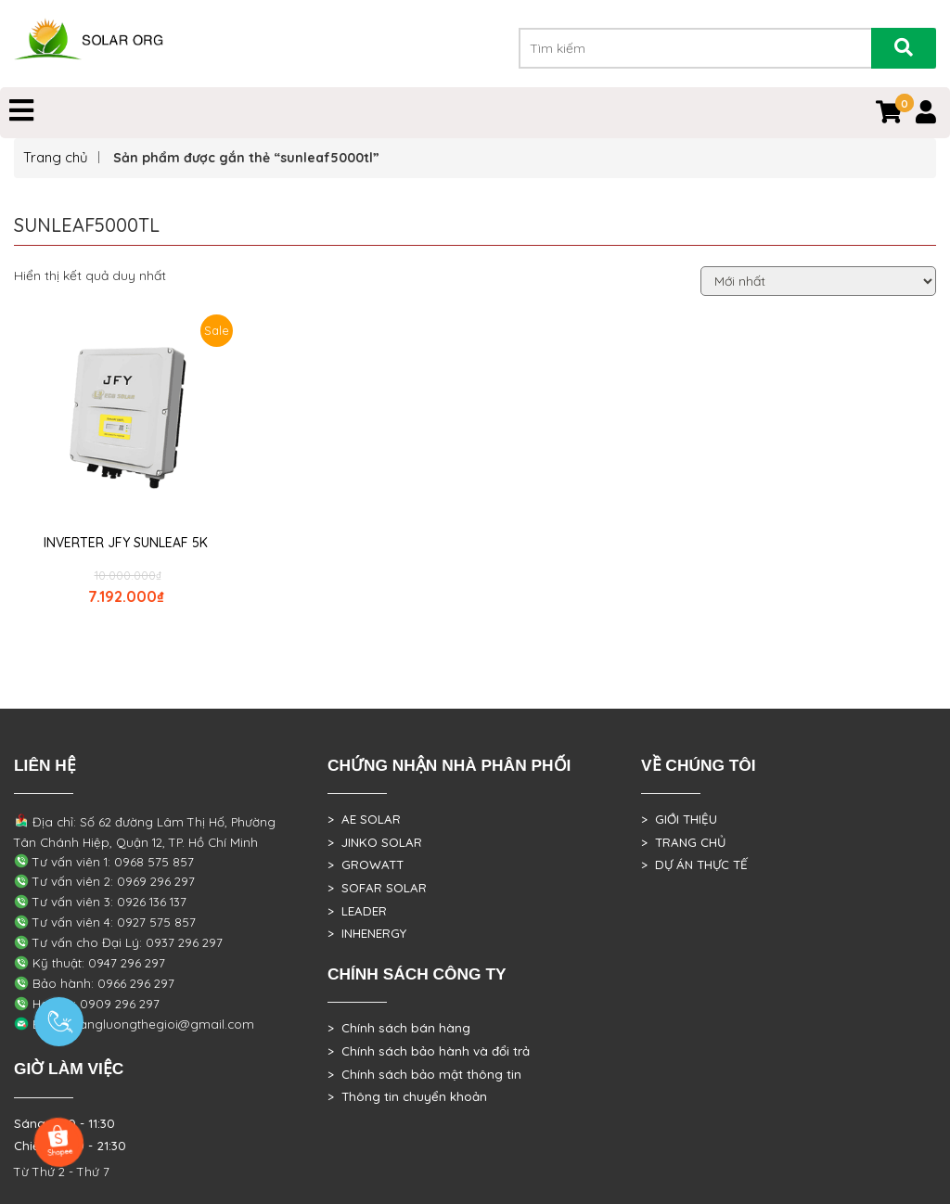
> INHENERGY (366, 933)
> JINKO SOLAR (374, 842)
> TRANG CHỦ (683, 842)
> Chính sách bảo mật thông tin (424, 1074)
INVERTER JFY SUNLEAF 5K (126, 542)
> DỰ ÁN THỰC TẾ (694, 864)
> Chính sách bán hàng (398, 1027)
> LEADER (357, 910)
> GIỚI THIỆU (679, 819)
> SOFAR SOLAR (377, 887)
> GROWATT (365, 864)
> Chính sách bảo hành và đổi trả (428, 1051)
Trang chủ (55, 157)
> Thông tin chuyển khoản (407, 1096)
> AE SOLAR (364, 819)
